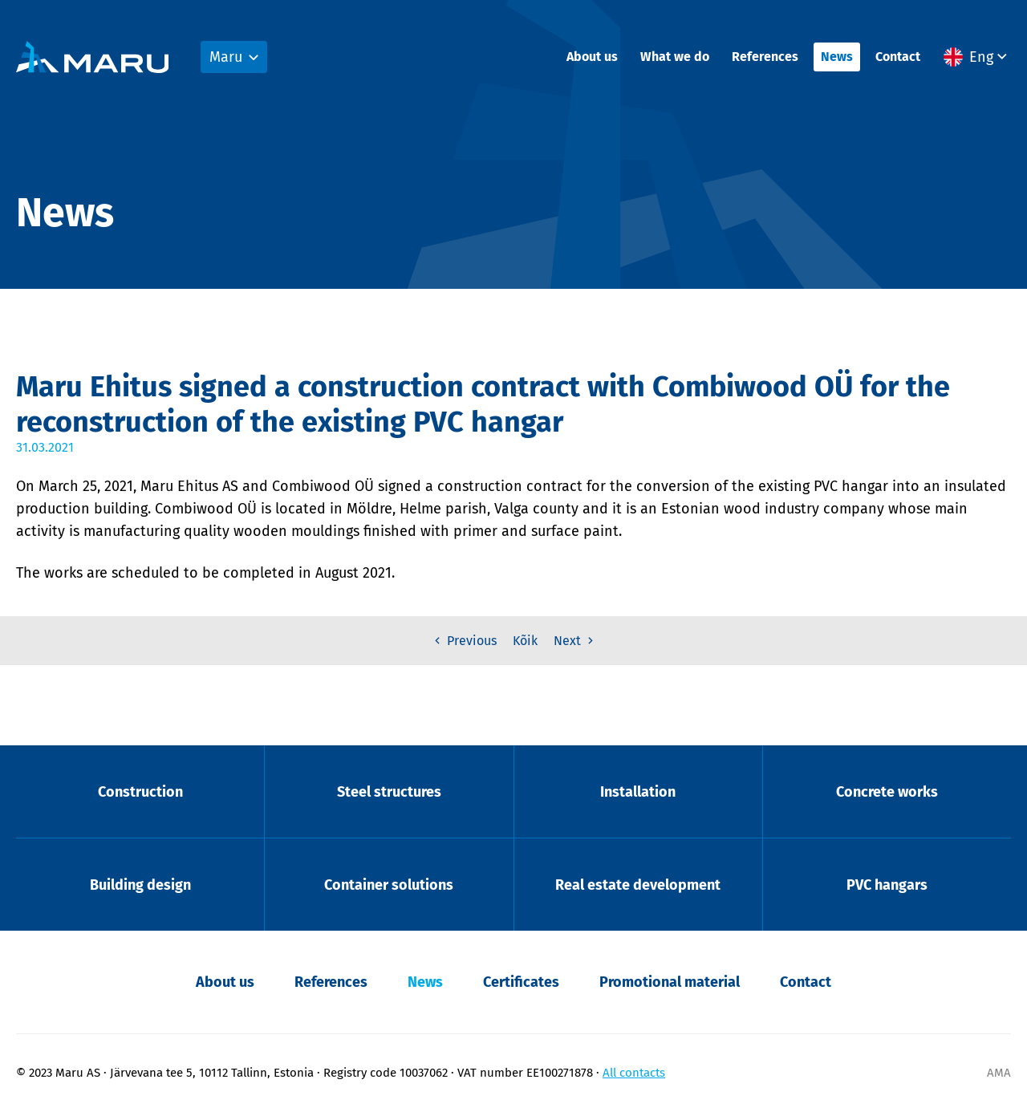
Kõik (525, 640)
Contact (897, 56)
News (837, 56)
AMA (999, 1072)
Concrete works (887, 792)
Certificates (521, 982)
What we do (674, 56)
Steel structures (389, 792)
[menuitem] (977, 57)
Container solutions (388, 885)
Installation (638, 792)
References (765, 56)
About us (592, 56)
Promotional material (669, 982)
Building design (140, 885)
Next (575, 640)
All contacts (634, 1072)
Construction (140, 792)
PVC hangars (887, 885)
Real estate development (638, 885)
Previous (464, 640)
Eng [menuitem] (981, 57)
